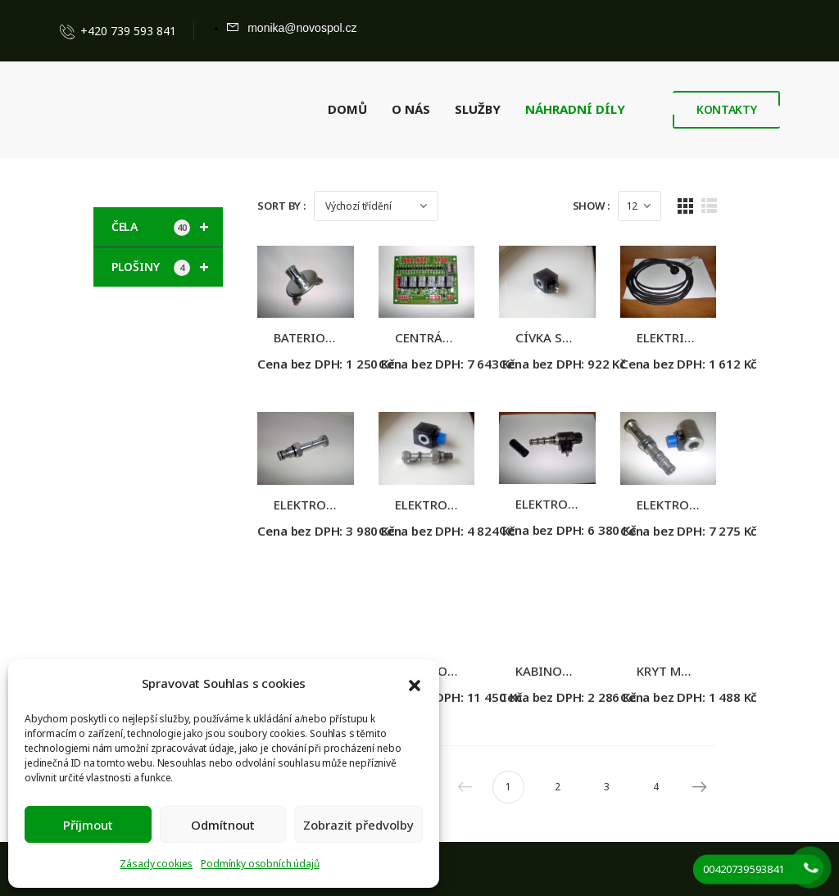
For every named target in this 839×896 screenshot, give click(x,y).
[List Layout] (747, 206)
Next (735, 809)
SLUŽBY (478, 109)
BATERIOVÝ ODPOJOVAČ (344, 345)
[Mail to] (291, 27)
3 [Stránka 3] (646, 809)
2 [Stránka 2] (597, 809)
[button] (414, 684)
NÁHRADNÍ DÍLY (575, 109)
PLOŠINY (167, 267)
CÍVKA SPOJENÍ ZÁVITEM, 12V (621, 345)
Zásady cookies (156, 864)
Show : (630, 205)
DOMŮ (347, 109)
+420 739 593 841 (128, 30)
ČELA (167, 227)
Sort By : (281, 205)
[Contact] (70, 31)
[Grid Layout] (724, 206)
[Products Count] (679, 206)
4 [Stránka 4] (695, 809)
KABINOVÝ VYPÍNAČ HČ (604, 693)
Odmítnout (223, 825)
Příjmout (88, 825)
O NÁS (411, 109)
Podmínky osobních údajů (260, 864)
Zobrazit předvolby (358, 825)
